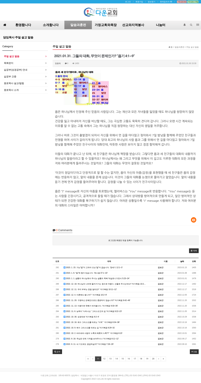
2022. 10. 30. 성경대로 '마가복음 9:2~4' (81, 317)
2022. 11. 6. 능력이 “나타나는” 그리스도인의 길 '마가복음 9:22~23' (93, 311)
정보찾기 (151, 2)
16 (129, 359)
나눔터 (160, 25)
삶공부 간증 (10, 76)
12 (104, 359)
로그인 (128, 2)
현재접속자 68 (166, 2)
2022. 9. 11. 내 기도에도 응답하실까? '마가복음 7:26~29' (89, 344)
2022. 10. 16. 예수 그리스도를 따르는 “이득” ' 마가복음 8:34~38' (92, 322)
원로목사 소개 (11, 90)
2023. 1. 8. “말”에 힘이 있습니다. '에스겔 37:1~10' (86, 273)
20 (153, 359)
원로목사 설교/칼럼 (14, 83)
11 (98, 359)
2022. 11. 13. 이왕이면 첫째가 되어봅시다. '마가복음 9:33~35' (91, 306)
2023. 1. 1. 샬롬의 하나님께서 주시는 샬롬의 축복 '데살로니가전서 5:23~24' (97, 278)
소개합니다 (51, 25)
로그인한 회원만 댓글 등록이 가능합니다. (125, 240)
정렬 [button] (194, 352)
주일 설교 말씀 (11, 56)
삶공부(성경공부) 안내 (15, 69)
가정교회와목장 (106, 25)
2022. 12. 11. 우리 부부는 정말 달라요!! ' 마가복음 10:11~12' (90, 289)
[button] (194, 250)
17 (135, 359)
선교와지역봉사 (133, 25)
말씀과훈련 (78, 25)
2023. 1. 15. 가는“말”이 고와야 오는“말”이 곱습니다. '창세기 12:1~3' (93, 267)
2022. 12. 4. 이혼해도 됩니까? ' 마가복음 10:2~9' (85, 295)
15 (123, 359)
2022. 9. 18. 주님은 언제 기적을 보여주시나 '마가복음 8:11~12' (91, 339)
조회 (194, 261)
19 (147, 359)
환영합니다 (23, 25)
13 (110, 359)
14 (116, 359)
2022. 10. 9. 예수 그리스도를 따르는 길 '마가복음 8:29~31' (89, 328)
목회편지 (8, 63)
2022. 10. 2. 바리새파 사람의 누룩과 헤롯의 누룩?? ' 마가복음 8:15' (93, 333)
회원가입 (139, 2)
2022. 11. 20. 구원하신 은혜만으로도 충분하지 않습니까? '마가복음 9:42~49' (97, 300)
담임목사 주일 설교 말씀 (18, 37)
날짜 (182, 261)
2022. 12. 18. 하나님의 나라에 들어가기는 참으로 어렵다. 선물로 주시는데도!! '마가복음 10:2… (105, 284)
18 (141, 359)
